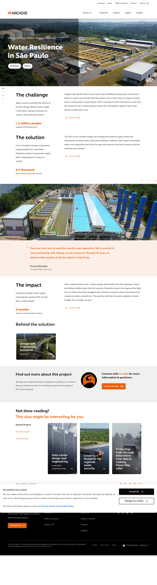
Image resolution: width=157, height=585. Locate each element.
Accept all (134, 564)
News (110, 3)
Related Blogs (22, 468)
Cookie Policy (67, 579)
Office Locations (121, 3)
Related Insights (23, 461)
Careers (143, 3)
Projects (116, 13)
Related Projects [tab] (23, 455)
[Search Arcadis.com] (147, 12)
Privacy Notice (48, 579)
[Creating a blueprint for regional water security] (94, 478)
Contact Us (15, 555)
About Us (87, 13)
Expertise (104, 13)
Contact (133, 3)
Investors (101, 3)
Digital (128, 13)
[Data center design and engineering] (62, 478)
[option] (78, 227)
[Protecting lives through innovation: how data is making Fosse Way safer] (126, 478)
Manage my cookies (134, 573)
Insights (139, 13)
